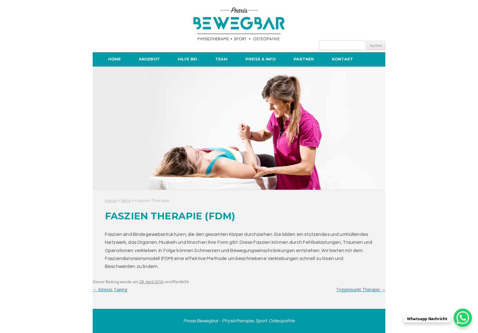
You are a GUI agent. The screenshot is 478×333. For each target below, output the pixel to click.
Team (221, 59)
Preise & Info (260, 59)
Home (114, 59)
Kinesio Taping (110, 289)
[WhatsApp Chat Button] (463, 318)
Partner (304, 59)
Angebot (149, 59)
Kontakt (342, 59)
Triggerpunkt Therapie (360, 289)
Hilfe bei (187, 59)
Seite (126, 201)
